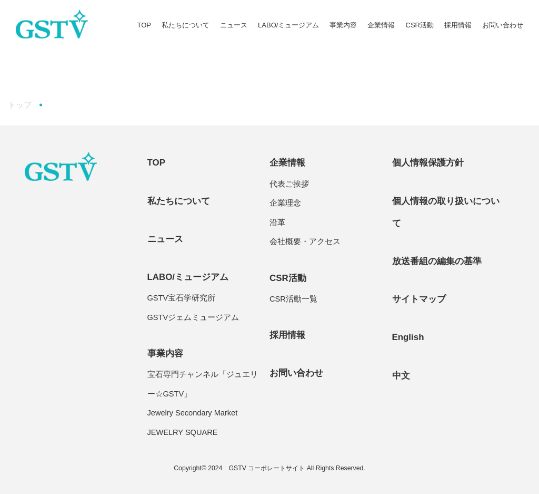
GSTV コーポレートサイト (266, 468)
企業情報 (381, 25)
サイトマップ (419, 299)
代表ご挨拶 (289, 184)
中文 (401, 376)
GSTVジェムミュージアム (193, 317)
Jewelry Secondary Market (192, 413)
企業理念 (285, 203)
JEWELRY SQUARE (182, 432)
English (408, 337)
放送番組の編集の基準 (437, 261)
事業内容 (343, 25)
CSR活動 (419, 25)
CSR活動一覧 (293, 299)
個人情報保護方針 (428, 163)
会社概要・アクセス (305, 241)
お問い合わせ (502, 25)
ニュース (233, 25)
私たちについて (185, 25)
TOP (144, 25)
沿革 (277, 222)
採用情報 (458, 25)
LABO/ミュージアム (288, 25)
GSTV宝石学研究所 (181, 298)
